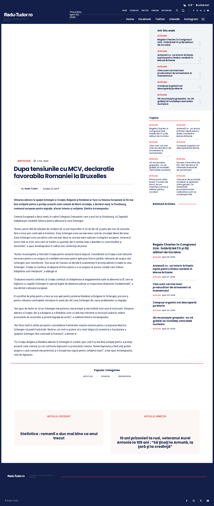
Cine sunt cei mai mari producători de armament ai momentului (174, 73)
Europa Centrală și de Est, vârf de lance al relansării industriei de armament (188, 166)
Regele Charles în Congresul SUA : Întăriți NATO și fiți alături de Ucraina (175, 42)
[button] (183, 10)
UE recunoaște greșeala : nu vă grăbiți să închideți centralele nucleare (175, 101)
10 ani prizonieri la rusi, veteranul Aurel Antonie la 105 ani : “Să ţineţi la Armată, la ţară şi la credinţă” (155, 442)
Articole (23, 161)
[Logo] (18, 19)
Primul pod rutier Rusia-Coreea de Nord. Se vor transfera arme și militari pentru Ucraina (158, 185)
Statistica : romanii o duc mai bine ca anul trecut (59, 436)
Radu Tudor (31, 188)
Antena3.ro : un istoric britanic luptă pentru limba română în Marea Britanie (175, 57)
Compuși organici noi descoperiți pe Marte (169, 87)
